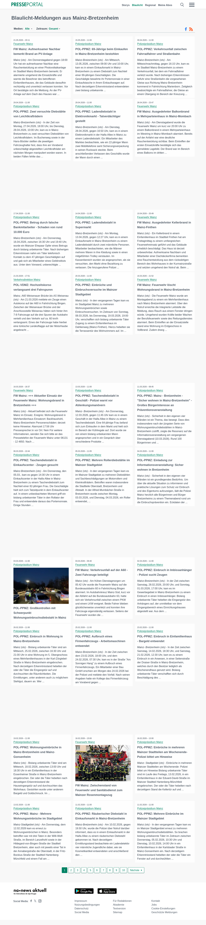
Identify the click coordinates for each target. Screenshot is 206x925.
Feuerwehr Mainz (23, 44)
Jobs (154, 909)
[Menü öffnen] (192, 5)
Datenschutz (82, 913)
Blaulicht (137, 5)
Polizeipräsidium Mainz (89, 44)
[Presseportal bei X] (34, 906)
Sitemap (117, 917)
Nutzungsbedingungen (87, 909)
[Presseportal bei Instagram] (38, 905)
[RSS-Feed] (191, 29)
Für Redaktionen (122, 906)
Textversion (119, 913)
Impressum (81, 906)
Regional (150, 5)
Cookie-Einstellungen (163, 913)
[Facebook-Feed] (186, 29)
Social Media (82, 917)
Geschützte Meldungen (164, 917)
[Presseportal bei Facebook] (30, 906)
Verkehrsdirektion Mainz (27, 284)
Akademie (118, 909)
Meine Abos (165, 5)
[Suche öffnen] (182, 5)
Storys (126, 5)
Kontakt (155, 906)
